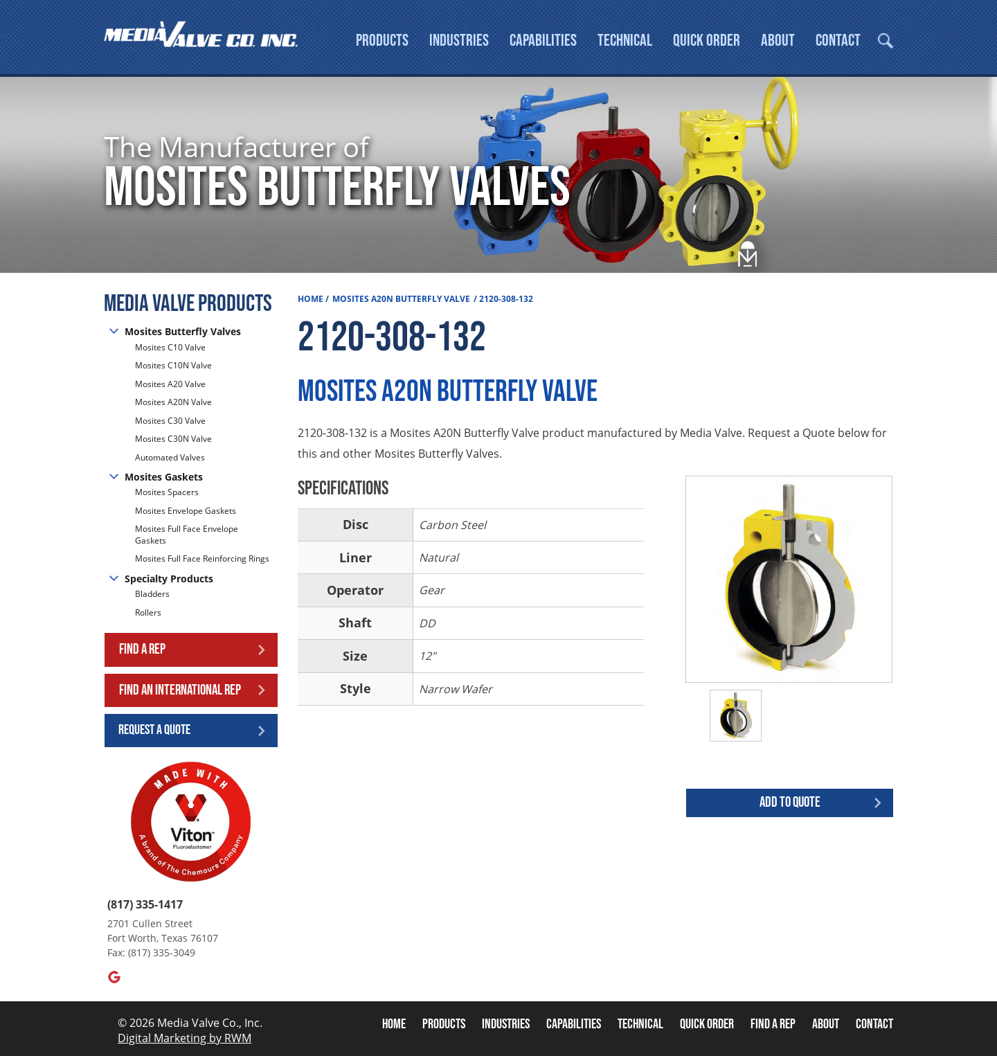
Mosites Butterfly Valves (183, 331)
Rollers (149, 612)
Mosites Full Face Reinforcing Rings (202, 558)
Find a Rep (142, 649)
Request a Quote (154, 730)
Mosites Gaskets (164, 476)
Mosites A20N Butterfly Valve (401, 299)
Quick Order (706, 40)
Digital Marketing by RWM (184, 1038)
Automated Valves (170, 457)
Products (382, 40)
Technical (625, 40)
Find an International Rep (180, 690)
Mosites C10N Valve (173, 365)
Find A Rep (773, 1024)
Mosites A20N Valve (173, 402)
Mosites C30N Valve (173, 439)
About (778, 40)
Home (310, 299)
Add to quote (790, 802)
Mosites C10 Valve (170, 347)
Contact (838, 40)
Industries (459, 40)
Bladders (152, 594)
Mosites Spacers (167, 492)
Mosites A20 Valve (170, 384)
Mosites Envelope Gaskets (185, 511)
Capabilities (543, 40)
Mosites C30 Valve (170, 421)
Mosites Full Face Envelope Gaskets (186, 534)
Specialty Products (169, 578)
